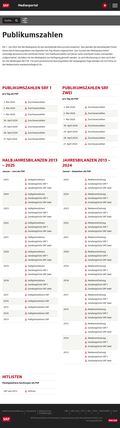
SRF (66, 411)
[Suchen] (7, 21)
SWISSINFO (104, 411)
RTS (83, 411)
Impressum (31, 411)
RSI (89, 411)
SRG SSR (75, 411)
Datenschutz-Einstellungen (45, 412)
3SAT (115, 411)
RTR (95, 411)
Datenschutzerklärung (12, 411)
